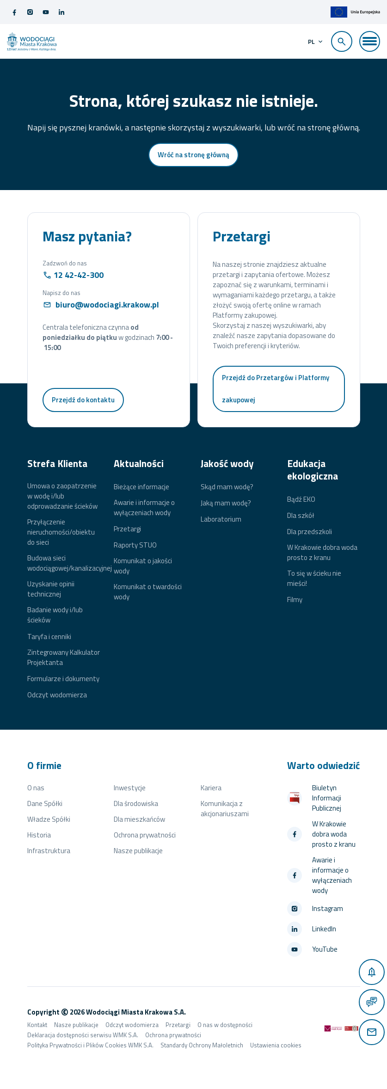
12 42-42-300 (79, 275)
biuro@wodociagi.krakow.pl (107, 305)
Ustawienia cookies (275, 1045)
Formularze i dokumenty (63, 679)
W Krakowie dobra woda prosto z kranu (322, 553)
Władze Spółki (48, 819)
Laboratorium (221, 520)
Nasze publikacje (138, 851)
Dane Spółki (44, 804)
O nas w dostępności (224, 1025)
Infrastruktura (48, 851)
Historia (39, 835)
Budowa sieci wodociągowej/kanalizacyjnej (69, 564)
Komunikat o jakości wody (143, 566)
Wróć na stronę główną (193, 155)
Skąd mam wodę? (227, 487)
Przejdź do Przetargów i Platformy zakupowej (275, 389)
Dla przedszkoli (309, 532)
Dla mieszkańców (139, 819)
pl (310, 41)
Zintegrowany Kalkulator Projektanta (63, 657)
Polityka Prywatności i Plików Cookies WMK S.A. (90, 1045)
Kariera (211, 788)
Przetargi (127, 529)
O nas (35, 788)
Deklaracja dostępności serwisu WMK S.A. (82, 1035)
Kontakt (37, 1025)
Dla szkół (300, 516)
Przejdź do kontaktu (83, 400)
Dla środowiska (136, 804)
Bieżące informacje (141, 487)
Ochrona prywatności (145, 835)
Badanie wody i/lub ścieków (55, 615)
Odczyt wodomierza (57, 695)
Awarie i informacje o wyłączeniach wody (144, 508)
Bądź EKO (301, 499)
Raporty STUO (135, 546)
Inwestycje (130, 788)
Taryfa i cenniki (49, 637)
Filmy (294, 600)
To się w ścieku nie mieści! (314, 579)
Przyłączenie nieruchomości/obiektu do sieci (61, 532)
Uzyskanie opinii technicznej (50, 589)
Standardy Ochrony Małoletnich (201, 1045)
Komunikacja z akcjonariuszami (225, 809)
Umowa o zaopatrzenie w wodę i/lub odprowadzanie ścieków (62, 496)
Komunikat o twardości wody (148, 592)
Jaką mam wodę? (226, 503)
